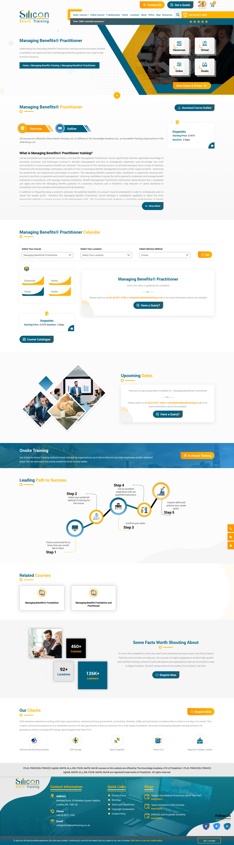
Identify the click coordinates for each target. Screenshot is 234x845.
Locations (134, 14)
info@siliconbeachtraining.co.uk (146, 297)
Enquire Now (166, 675)
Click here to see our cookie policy (146, 840)
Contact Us (152, 5)
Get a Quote (180, 5)
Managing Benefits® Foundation (42, 602)
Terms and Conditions (123, 804)
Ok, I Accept (209, 840)
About (144, 14)
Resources (167, 14)
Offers (151, 14)
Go (205, 255)
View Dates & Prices (191, 86)
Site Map (116, 800)
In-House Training (197, 456)
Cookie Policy (119, 813)
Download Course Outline (194, 107)
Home (75, 14)
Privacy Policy (119, 795)
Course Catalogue (36, 339)
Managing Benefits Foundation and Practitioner (94, 604)
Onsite (125, 14)
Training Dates (113, 14)
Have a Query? (148, 305)
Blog (158, 14)
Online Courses (97, 14)
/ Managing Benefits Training (44, 65)
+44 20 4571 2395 (195, 15)
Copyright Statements (123, 809)
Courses (84, 14)
